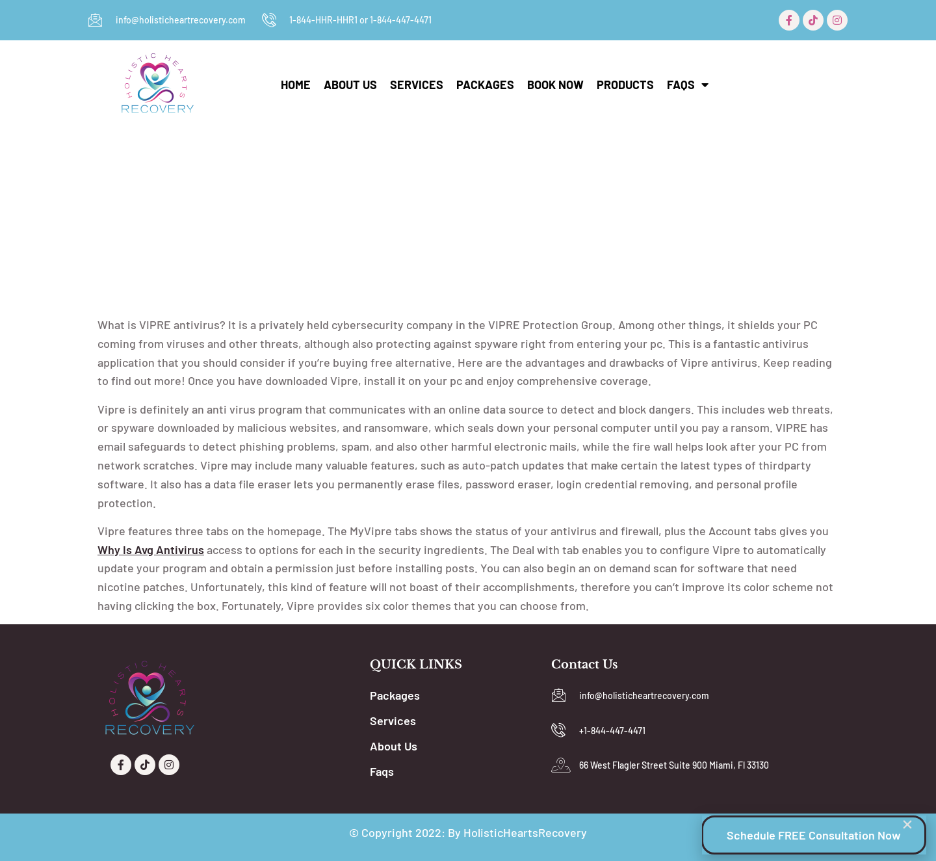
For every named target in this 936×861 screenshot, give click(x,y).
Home (296, 84)
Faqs (687, 84)
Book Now (555, 84)
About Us (350, 84)
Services (416, 84)
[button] (907, 824)
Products (625, 84)
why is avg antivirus (151, 549)
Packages (485, 84)
